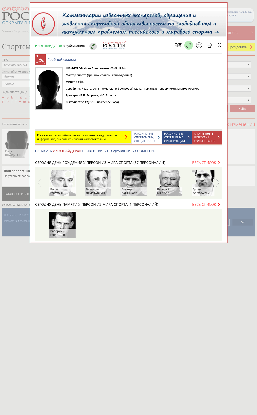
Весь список (204, 162)
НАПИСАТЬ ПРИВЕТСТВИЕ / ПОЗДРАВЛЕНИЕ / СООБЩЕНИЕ (95, 151)
